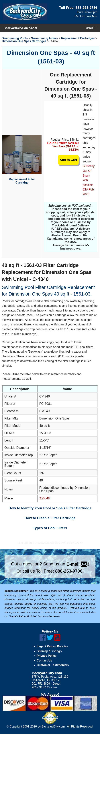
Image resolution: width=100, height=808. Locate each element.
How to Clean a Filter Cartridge (49, 518)
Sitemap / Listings (49, 651)
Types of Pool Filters (50, 528)
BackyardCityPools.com (20, 28)
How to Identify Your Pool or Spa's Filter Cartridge (50, 508)
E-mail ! (77, 564)
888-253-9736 (86, 8)
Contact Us (44, 660)
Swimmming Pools (15, 38)
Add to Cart (68, 160)
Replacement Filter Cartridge (22, 159)
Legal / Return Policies (52, 646)
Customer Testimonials (53, 665)
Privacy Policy (47, 655)
